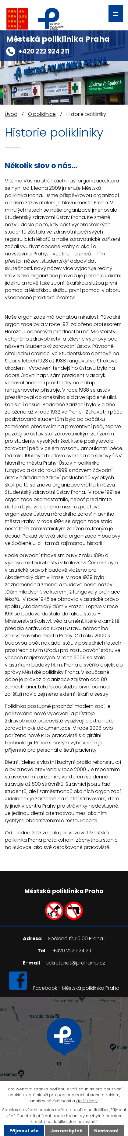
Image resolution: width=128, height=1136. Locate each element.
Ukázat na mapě (64, 1061)
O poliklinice (42, 114)
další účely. (87, 1101)
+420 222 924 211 (43, 51)
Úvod (11, 114)
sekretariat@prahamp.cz (75, 962)
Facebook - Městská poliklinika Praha (76, 988)
